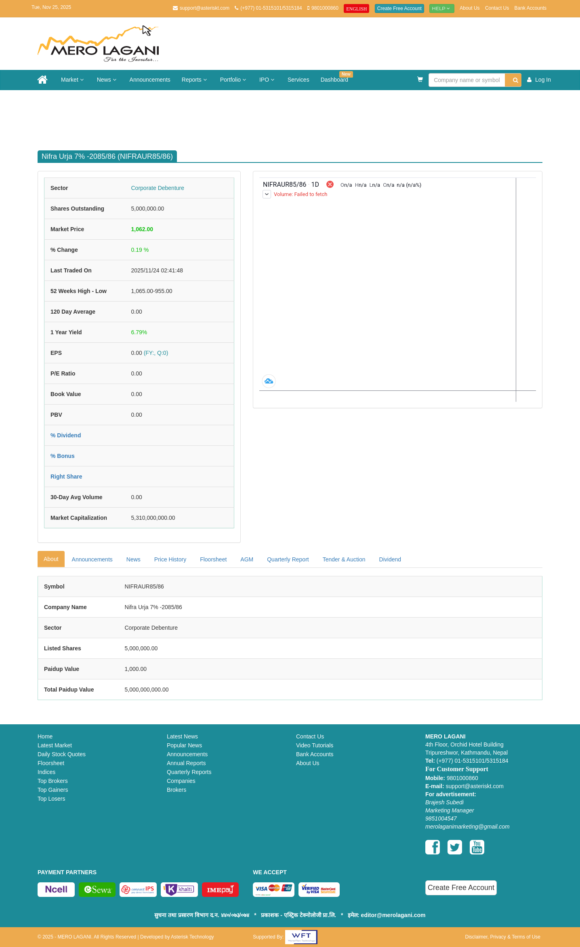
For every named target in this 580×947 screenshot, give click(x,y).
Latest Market (55, 745)
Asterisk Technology (192, 937)
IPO (267, 79)
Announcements (150, 79)
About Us (469, 8)
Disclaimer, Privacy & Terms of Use (502, 937)
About (51, 559)
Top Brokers (53, 781)
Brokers (176, 790)
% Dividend (65, 435)
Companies (181, 781)
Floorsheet (213, 559)
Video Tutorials (314, 745)
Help (442, 8)
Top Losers (51, 798)
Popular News (184, 745)
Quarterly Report (288, 559)
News (107, 79)
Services (298, 79)
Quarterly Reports (189, 772)
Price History (170, 559)
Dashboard (337, 77)
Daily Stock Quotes (62, 754)
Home (45, 736)
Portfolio (234, 79)
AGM (246, 559)
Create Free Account (399, 8)
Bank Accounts (530, 8)
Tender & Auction (344, 559)
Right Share (66, 476)
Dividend (390, 559)
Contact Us (497, 8)
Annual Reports (186, 763)
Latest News (182, 736)
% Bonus (62, 456)
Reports (195, 79)
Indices (46, 772)
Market (73, 79)
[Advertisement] (296, 116)
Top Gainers (53, 790)
